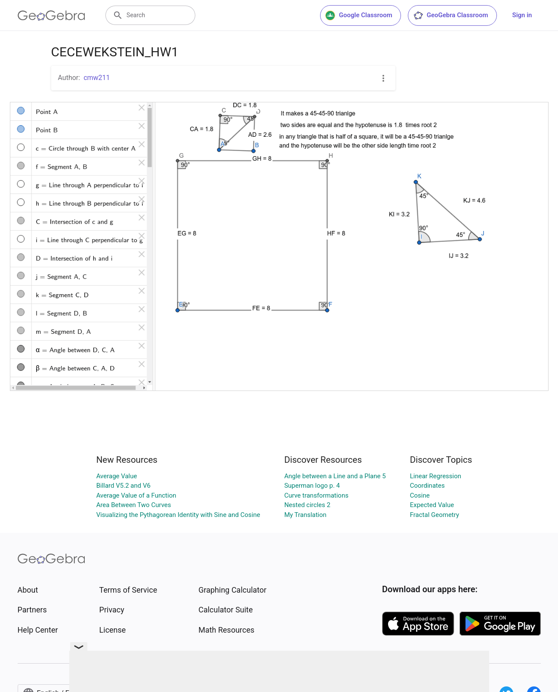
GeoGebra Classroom (450, 15)
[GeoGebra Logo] (51, 15)
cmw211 (96, 78)
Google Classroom (358, 15)
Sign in (522, 15)
